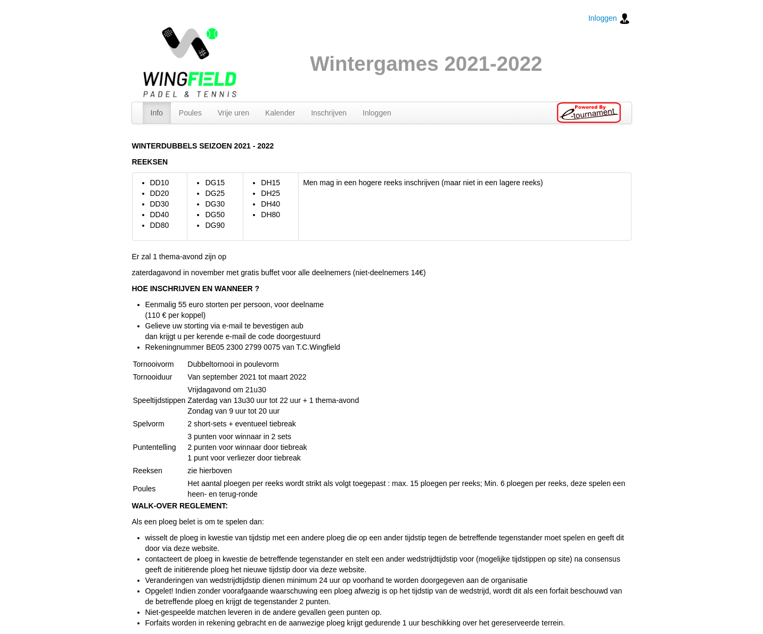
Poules (190, 113)
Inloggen (609, 18)
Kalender (280, 113)
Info (157, 113)
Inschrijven (329, 113)
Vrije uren (233, 113)
